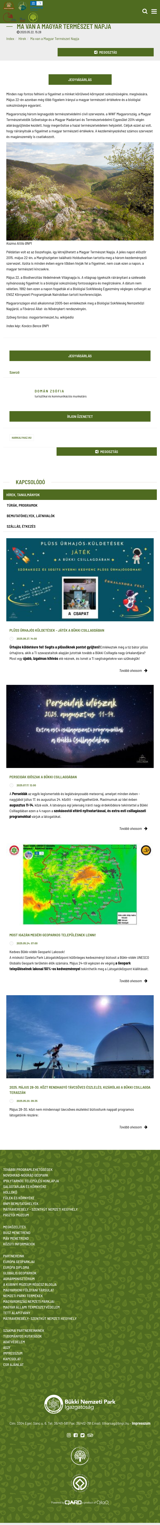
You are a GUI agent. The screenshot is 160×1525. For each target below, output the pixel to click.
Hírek (22, 38)
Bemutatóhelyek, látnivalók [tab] (31, 515)
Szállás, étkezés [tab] (21, 526)
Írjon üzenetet (80, 416)
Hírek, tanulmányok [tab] (23, 494)
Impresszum (141, 1423)
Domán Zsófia (50, 391)
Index (10, 38)
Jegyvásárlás (80, 79)
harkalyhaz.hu (22, 437)
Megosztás (105, 52)
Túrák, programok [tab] (22, 505)
